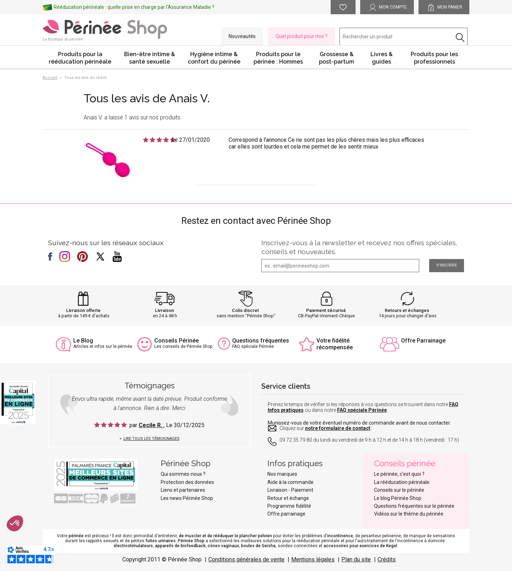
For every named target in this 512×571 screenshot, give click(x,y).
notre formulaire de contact (337, 428)
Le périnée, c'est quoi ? (399, 474)
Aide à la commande (290, 482)
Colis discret (245, 310)
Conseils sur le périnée (399, 490)
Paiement (302, 490)
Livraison (164, 310)
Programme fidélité (289, 506)
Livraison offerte (83, 310)
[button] (14, 523)
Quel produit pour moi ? (301, 36)
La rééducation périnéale (402, 482)
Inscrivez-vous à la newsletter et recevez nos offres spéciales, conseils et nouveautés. (359, 247)
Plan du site (356, 559)
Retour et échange (288, 498)
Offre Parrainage (423, 340)
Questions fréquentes (260, 340)
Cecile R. (151, 425)
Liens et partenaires (183, 490)
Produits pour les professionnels (434, 58)
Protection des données (187, 482)
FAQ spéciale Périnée (362, 410)
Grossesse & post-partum (336, 58)
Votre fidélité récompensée (334, 344)
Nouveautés (242, 36)
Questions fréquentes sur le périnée (414, 506)
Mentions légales (313, 559)
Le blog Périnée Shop (397, 498)
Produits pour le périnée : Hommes (278, 58)
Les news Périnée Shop (187, 498)
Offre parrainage (286, 514)
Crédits (387, 559)
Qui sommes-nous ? (183, 474)
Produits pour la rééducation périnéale (80, 58)
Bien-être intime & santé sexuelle (149, 58)
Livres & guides (381, 58)
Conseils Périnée (176, 340)
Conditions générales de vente (246, 559)
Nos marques (282, 474)
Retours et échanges (407, 310)
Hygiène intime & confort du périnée (214, 58)
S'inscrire (446, 265)
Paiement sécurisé (326, 310)
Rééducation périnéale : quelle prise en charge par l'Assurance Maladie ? (134, 7)
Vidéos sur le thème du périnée (408, 514)
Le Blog (83, 340)
